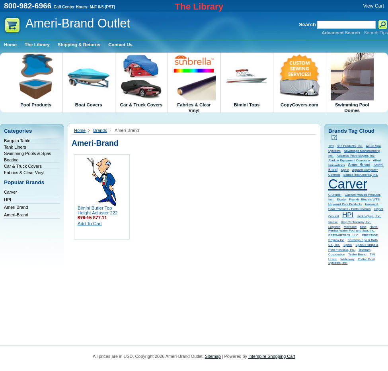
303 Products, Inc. (350, 146)
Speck (347, 245)
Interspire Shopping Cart (271, 356)
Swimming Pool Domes (352, 83)
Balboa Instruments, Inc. (360, 175)
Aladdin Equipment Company (349, 160)
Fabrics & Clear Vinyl (193, 83)
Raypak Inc (336, 240)
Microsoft (350, 227)
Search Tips (376, 32)
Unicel (332, 259)
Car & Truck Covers (141, 80)
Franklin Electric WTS (364, 199)
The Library (199, 7)
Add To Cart (90, 223)
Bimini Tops (246, 80)
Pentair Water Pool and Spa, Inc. (351, 230)
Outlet (77, 23)
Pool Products (35, 80)
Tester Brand (357, 254)
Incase (333, 222)
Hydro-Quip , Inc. (369, 216)
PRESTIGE (370, 235)
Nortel (374, 227)
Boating (11, 159)
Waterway (347, 259)
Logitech (334, 227)
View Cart (373, 6)
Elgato (341, 199)
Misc (363, 227)
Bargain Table (17, 140)
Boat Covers (88, 80)
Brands (100, 130)
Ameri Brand (16, 207)
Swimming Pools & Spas (27, 153)
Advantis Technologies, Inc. (356, 155)
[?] (334, 137)
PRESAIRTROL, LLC (343, 235)
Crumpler (334, 194)
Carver (10, 192)
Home (80, 130)
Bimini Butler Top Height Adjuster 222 (98, 210)
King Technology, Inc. (356, 222)
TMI (372, 254)
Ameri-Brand (16, 214)
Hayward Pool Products (345, 204)
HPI (7, 199)
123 (330, 146)
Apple (345, 170)
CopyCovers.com (299, 80)
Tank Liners (15, 147)
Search (307, 24)
